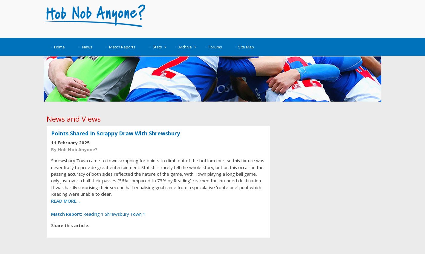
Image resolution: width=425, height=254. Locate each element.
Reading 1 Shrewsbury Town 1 (98, 214)
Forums (213, 47)
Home (58, 47)
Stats (157, 47)
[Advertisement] (267, 17)
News (85, 47)
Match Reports (120, 47)
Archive (185, 47)
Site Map (244, 47)
